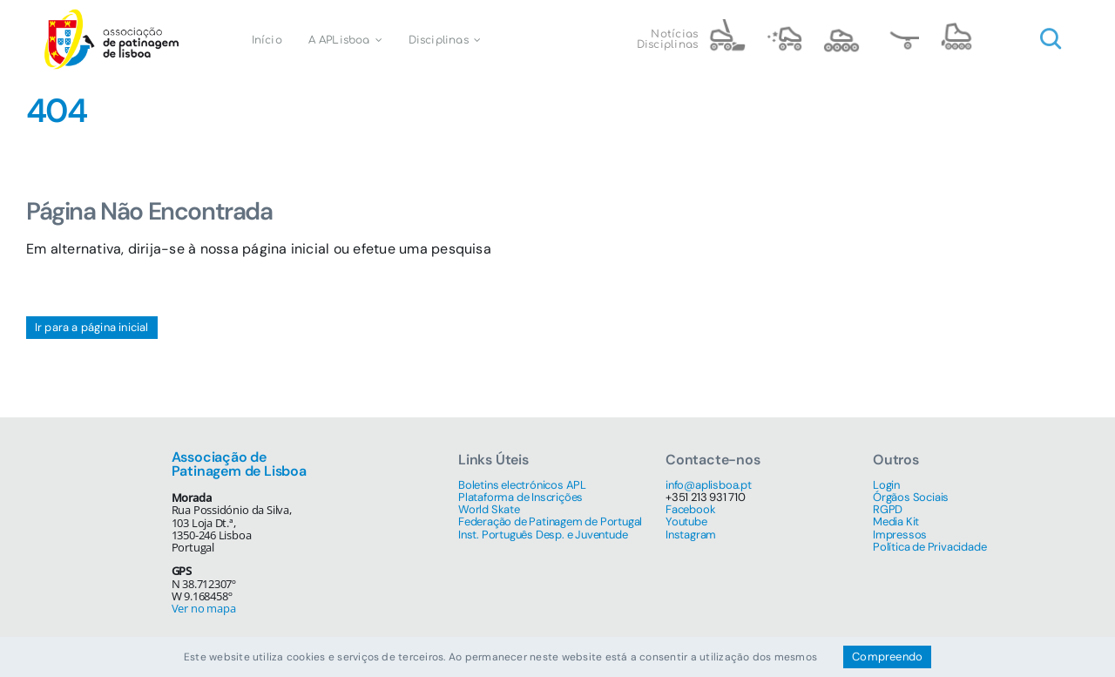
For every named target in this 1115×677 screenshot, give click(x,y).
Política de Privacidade (929, 546)
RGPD (887, 509)
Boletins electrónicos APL (522, 484)
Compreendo (887, 656)
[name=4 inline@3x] (956, 26)
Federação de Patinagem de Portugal (550, 521)
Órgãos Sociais (911, 497)
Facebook (690, 509)
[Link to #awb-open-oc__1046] (1050, 39)
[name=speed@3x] (841, 26)
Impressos (900, 534)
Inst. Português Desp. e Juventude (542, 534)
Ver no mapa (204, 608)
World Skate (489, 509)
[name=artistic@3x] (784, 26)
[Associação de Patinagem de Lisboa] (111, 15)
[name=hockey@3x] (726, 26)
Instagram (691, 534)
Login (886, 484)
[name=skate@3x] (899, 26)
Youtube (686, 521)
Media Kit (896, 521)
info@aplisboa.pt (709, 484)
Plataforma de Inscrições (520, 497)
